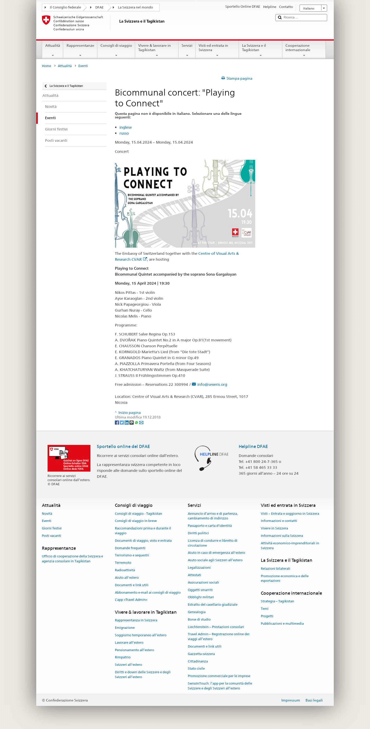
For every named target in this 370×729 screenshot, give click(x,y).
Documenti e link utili (132, 585)
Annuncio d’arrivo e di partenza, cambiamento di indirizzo (213, 516)
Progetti (267, 616)
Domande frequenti (130, 548)
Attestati (194, 575)
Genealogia (197, 612)
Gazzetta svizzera (201, 654)
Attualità (52, 50)
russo (124, 133)
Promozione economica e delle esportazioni (285, 578)
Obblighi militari (201, 597)
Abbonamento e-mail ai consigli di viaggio (148, 592)
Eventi (46, 521)
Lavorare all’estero (129, 642)
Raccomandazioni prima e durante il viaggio (143, 530)
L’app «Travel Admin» (131, 600)
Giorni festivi (52, 528)
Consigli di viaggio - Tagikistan (138, 514)
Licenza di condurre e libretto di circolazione (212, 543)
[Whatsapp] (136, 422)
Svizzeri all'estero (128, 665)
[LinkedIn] (127, 422)
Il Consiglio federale (65, 7)
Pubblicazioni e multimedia (282, 623)
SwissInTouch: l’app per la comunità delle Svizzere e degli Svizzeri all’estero (220, 685)
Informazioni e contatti (279, 521)
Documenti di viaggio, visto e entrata (143, 541)
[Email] (141, 422)
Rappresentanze (80, 50)
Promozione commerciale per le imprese (219, 676)
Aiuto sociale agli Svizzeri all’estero (215, 560)
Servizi (187, 50)
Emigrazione (125, 628)
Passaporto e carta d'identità (210, 526)
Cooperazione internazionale (304, 50)
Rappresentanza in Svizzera (136, 620)
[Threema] (132, 422)
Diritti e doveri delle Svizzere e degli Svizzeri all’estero (143, 674)
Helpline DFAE (253, 446)
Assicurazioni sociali (203, 582)
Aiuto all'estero (127, 578)
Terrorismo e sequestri (132, 555)
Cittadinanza (198, 661)
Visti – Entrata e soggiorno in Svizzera (290, 514)
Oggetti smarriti (200, 590)
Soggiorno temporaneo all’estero (140, 635)
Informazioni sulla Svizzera (282, 536)
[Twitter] (122, 422)
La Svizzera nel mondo (135, 7)
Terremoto (123, 563)
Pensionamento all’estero (134, 650)
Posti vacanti (51, 536)
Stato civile (196, 669)
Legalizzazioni (199, 567)
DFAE (99, 7)
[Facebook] (117, 422)
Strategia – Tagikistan (277, 601)
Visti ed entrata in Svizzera (217, 50)
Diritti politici (198, 533)
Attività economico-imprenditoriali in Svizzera (290, 545)
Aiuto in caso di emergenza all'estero (216, 553)
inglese (125, 127)
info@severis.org (212, 384)
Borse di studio (199, 619)
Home (46, 66)
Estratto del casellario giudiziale (212, 604)
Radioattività (125, 570)
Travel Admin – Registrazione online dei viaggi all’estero (218, 636)
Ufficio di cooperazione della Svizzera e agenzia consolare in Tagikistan (72, 558)
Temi (265, 609)
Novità (47, 514)
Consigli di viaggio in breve (136, 521)
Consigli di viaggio (116, 50)
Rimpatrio (123, 657)
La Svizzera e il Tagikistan (260, 50)
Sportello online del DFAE (123, 446)
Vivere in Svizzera (274, 528)
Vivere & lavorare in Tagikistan (156, 50)
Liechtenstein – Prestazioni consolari (216, 627)
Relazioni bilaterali (275, 569)
